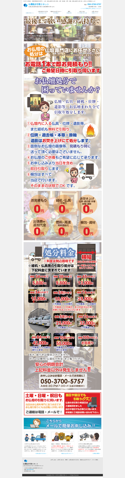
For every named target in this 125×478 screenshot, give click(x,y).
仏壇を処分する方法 (74, 459)
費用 (66, 459)
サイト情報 (95, 459)
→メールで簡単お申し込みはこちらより (90, 8)
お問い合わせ (60, 459)
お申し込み (53, 459)
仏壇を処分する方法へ (41, 453)
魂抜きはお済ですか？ (85, 459)
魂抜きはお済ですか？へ (67, 453)
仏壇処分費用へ (96, 453)
